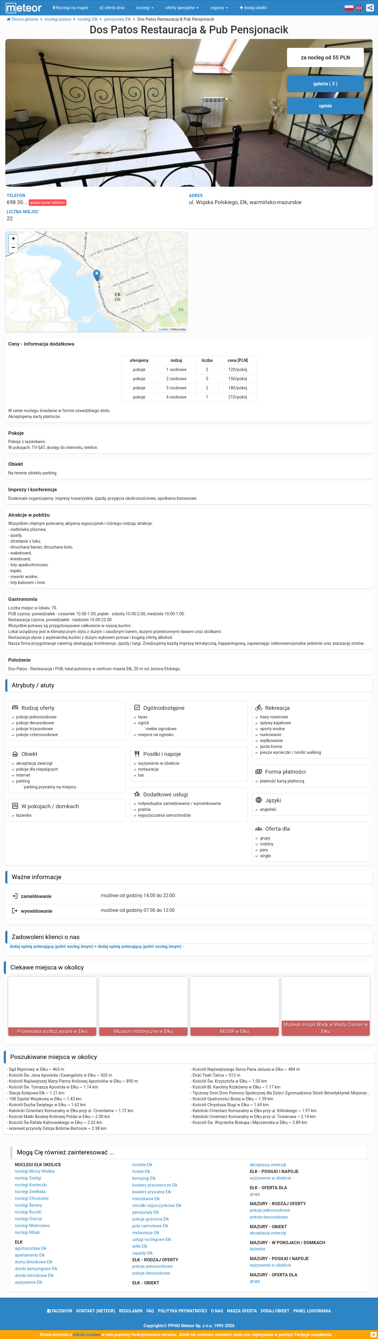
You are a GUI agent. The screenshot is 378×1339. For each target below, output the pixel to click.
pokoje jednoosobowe (152, 1266)
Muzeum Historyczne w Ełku (143, 1031)
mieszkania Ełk (146, 1198)
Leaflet (163, 329)
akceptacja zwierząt (268, 1164)
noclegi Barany (28, 1205)
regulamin (130, 1311)
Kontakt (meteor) (95, 1311)
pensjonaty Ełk (145, 1212)
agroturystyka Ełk (30, 1248)
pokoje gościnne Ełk (150, 1219)
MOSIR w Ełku (234, 1031)
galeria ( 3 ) (325, 84)
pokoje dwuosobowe (151, 1273)
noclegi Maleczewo (32, 1225)
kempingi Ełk (144, 1178)
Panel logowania (312, 1311)
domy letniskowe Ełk (33, 1262)
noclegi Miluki (27, 1232)
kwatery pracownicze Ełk (154, 1185)
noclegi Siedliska (30, 1191)
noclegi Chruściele (31, 1198)
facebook (59, 1311)
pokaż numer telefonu (47, 203)
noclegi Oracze (28, 1218)
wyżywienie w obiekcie (270, 1178)
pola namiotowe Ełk (150, 1226)
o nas (217, 1311)
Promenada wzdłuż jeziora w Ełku (52, 1031)
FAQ (150, 1311)
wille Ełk (139, 1246)
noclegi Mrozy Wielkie (35, 1171)
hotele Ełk (141, 1171)
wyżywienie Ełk (28, 1282)
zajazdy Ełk (142, 1253)
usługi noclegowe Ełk (151, 1239)
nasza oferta (242, 1311)
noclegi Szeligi (28, 1178)
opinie (325, 106)
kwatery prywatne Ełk (151, 1192)
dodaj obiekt (275, 1311)
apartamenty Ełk (30, 1255)
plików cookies (86, 1334)
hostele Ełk (142, 1164)
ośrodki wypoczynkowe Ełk (157, 1205)
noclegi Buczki (28, 1212)
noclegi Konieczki (31, 1184)
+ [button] (13, 239)
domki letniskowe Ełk (34, 1275)
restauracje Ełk (145, 1232)
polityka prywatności (182, 1311)
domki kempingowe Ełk (36, 1268)
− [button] (13, 248)
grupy (255, 1194)
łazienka (257, 1249)
